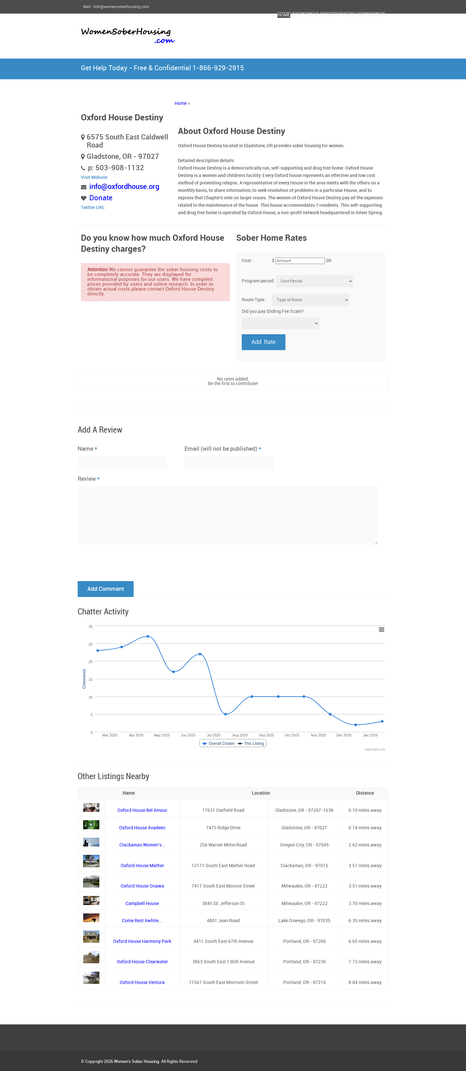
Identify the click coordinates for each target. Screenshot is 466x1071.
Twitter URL (93, 207)
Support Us (364, 31)
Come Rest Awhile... (142, 920)
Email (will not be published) (222, 448)
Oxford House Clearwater (142, 961)
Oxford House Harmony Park (142, 941)
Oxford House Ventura (142, 982)
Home (238, 31)
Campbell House (142, 903)
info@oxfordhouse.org (124, 187)
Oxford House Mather (142, 865)
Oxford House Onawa (142, 886)
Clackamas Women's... (142, 845)
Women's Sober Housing (136, 1061)
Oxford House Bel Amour (142, 810)
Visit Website (94, 177)
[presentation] (127, 562)
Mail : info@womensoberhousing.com (116, 7)
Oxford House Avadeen (142, 827)
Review (89, 478)
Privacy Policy (318, 31)
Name (87, 448)
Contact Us (272, 31)
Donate (101, 198)
